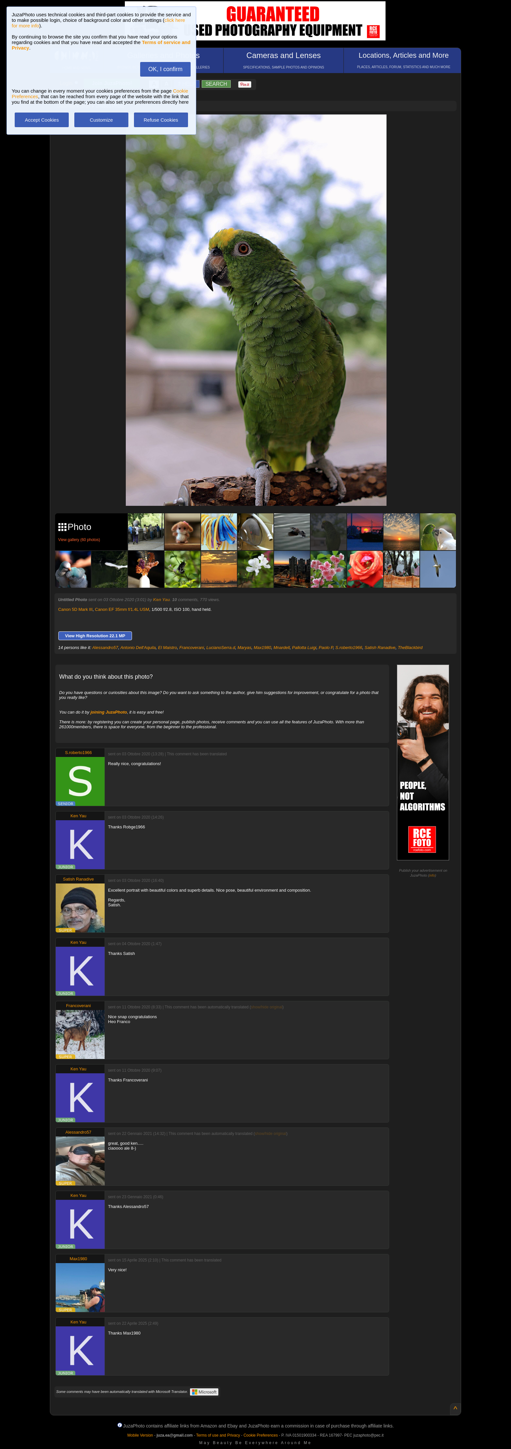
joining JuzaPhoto (109, 712)
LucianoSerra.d (220, 647)
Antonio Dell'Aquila (138, 647)
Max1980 (262, 647)
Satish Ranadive (380, 647)
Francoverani (191, 647)
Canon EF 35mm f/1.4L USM (122, 609)
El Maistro (167, 647)
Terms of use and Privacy (218, 1435)
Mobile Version (140, 1435)
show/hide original (266, 1007)
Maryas (245, 647)
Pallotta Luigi (304, 647)
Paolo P (326, 647)
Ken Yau (161, 599)
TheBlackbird (410, 647)
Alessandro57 (105, 647)
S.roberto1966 (348, 647)
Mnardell (281, 647)
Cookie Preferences (260, 1435)
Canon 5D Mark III (75, 609)
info (432, 875)
